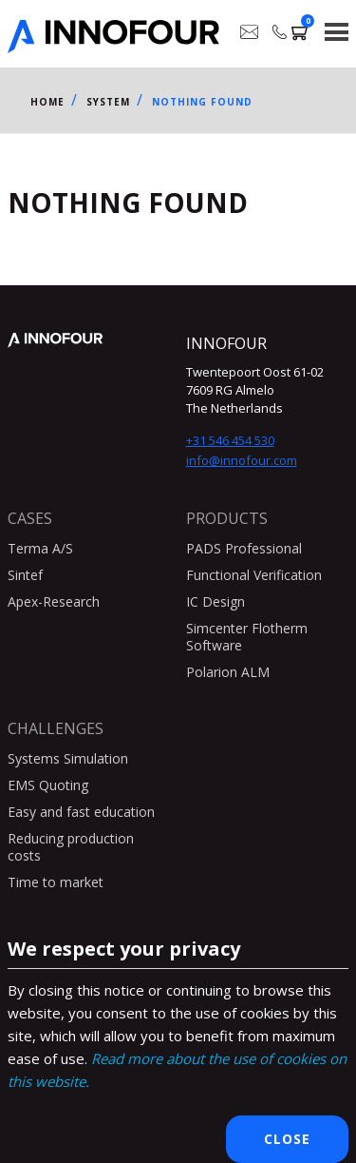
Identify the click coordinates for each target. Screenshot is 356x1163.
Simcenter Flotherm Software (247, 636)
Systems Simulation (68, 758)
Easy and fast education (81, 812)
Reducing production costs (71, 846)
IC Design (215, 601)
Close (287, 1139)
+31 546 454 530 (230, 440)
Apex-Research (54, 601)
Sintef (25, 575)
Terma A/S (40, 548)
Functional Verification (254, 575)
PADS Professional (244, 548)
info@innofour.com (241, 460)
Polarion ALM (228, 672)
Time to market (55, 882)
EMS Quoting (48, 785)
